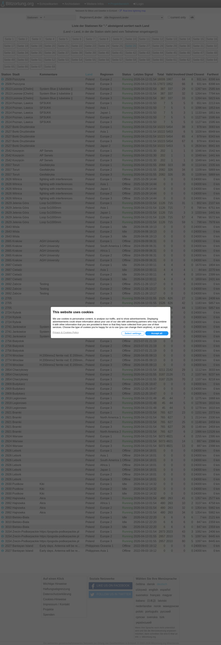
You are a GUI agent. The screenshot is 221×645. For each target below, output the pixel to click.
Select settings (133, 333)
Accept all (156, 333)
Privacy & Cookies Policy (66, 332)
